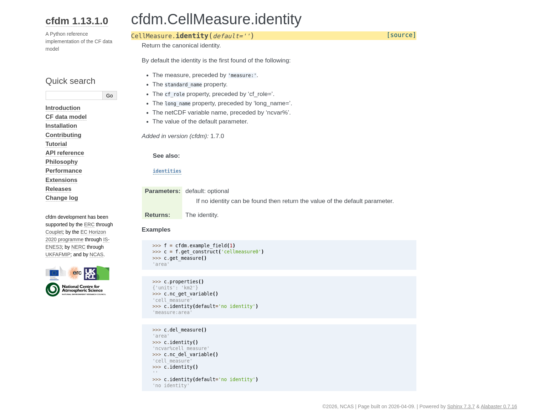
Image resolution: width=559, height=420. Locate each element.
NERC (78, 247)
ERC (89, 224)
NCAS (96, 254)
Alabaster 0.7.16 (499, 406)
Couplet (54, 232)
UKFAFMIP (58, 254)
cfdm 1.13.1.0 (77, 20)
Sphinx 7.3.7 (461, 406)
